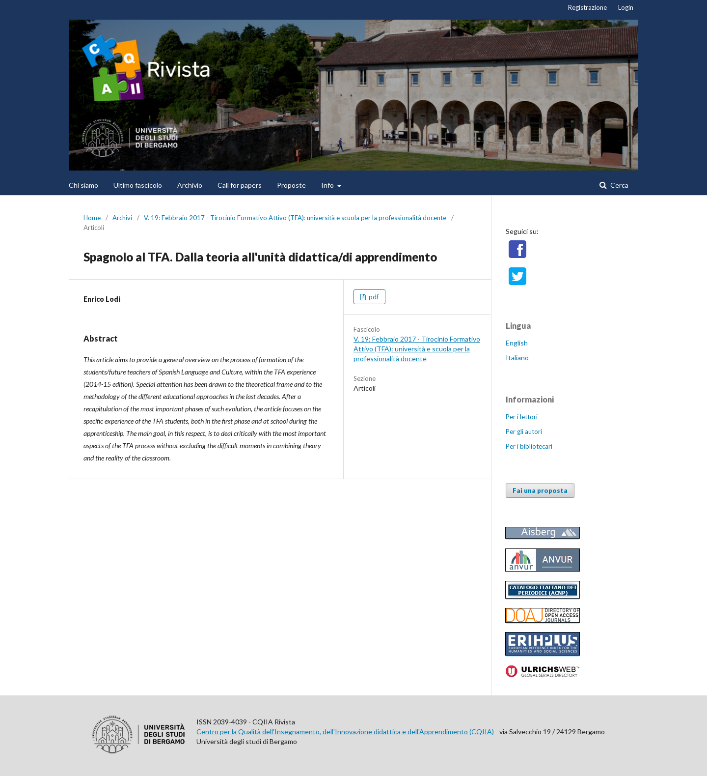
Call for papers (240, 185)
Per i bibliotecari (529, 446)
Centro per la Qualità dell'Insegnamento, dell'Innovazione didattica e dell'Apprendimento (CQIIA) (345, 731)
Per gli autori (524, 431)
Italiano (517, 357)
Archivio (189, 185)
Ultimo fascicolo (137, 185)
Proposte (291, 185)
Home (92, 218)
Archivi (122, 218)
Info (328, 185)
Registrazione (587, 7)
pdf (373, 297)
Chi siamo (83, 185)
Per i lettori (522, 417)
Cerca (618, 185)
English (517, 343)
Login (625, 7)
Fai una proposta (540, 490)
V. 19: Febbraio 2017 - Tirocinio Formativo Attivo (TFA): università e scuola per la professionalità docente (295, 218)
